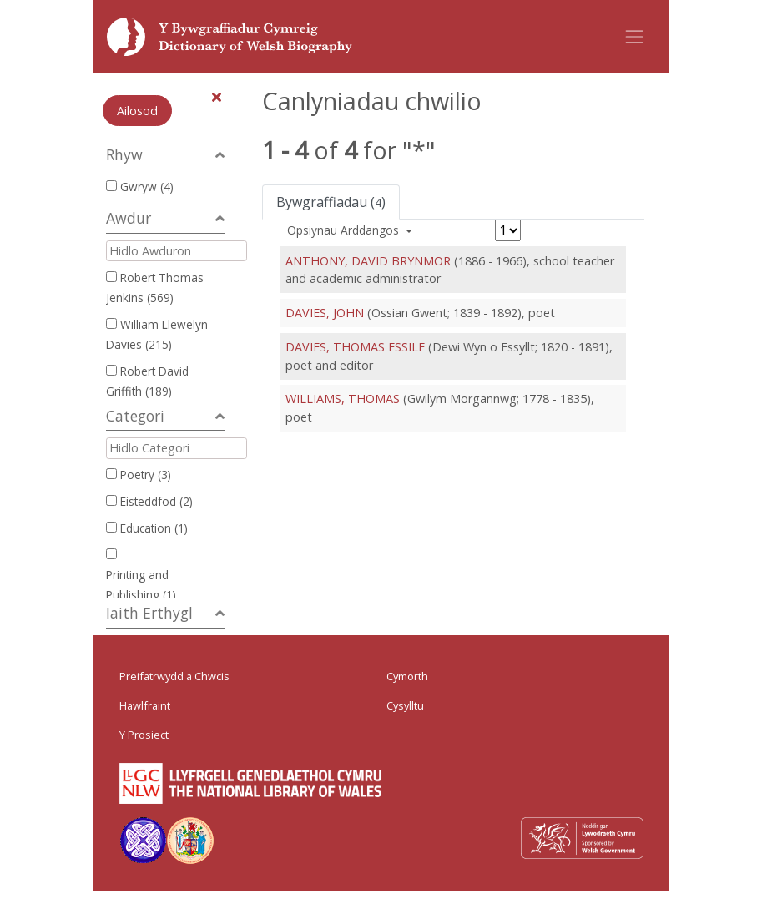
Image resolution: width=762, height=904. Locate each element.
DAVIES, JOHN (324, 313)
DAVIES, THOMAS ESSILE (355, 347)
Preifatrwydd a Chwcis (174, 676)
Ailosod (137, 111)
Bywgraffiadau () (331, 202)
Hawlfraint (144, 705)
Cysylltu (405, 705)
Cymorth (407, 676)
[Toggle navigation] (634, 37)
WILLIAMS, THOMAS (342, 399)
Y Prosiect (144, 734)
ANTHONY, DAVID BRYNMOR (368, 261)
